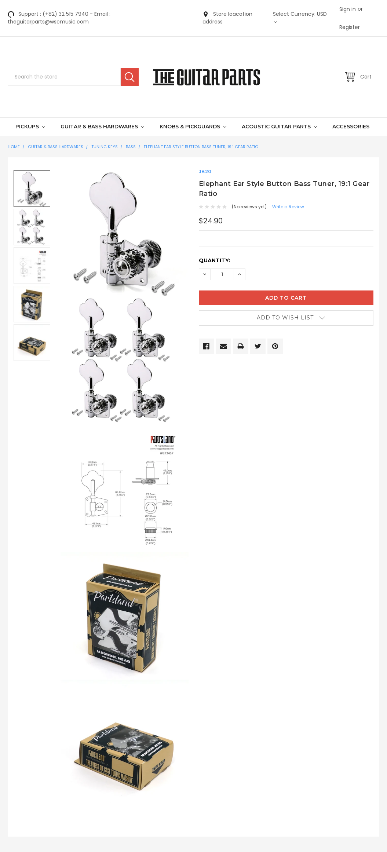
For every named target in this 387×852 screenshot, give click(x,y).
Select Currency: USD (300, 16)
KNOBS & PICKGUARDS (193, 126)
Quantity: (214, 260)
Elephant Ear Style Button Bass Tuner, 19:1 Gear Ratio (201, 147)
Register (349, 27)
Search (129, 76)
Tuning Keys (104, 147)
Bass (131, 147)
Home (14, 147)
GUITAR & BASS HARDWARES (102, 126)
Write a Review (288, 207)
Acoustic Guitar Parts (279, 126)
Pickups (30, 126)
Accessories (350, 126)
